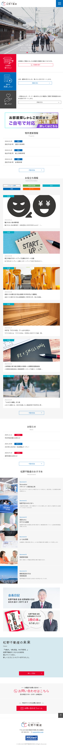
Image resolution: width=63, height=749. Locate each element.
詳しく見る (31, 673)
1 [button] (27, 53)
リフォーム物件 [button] (12, 185)
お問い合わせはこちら (33, 690)
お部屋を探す (36, 65)
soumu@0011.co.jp (38, 732)
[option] (31, 30)
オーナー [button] (31, 189)
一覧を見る (31, 170)
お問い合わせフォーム (33, 708)
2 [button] (30, 53)
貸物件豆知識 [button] (31, 185)
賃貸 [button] (12, 189)
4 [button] (36, 53)
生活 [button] (51, 185)
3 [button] (33, 53)
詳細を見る (35, 83)
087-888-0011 (25, 732)
